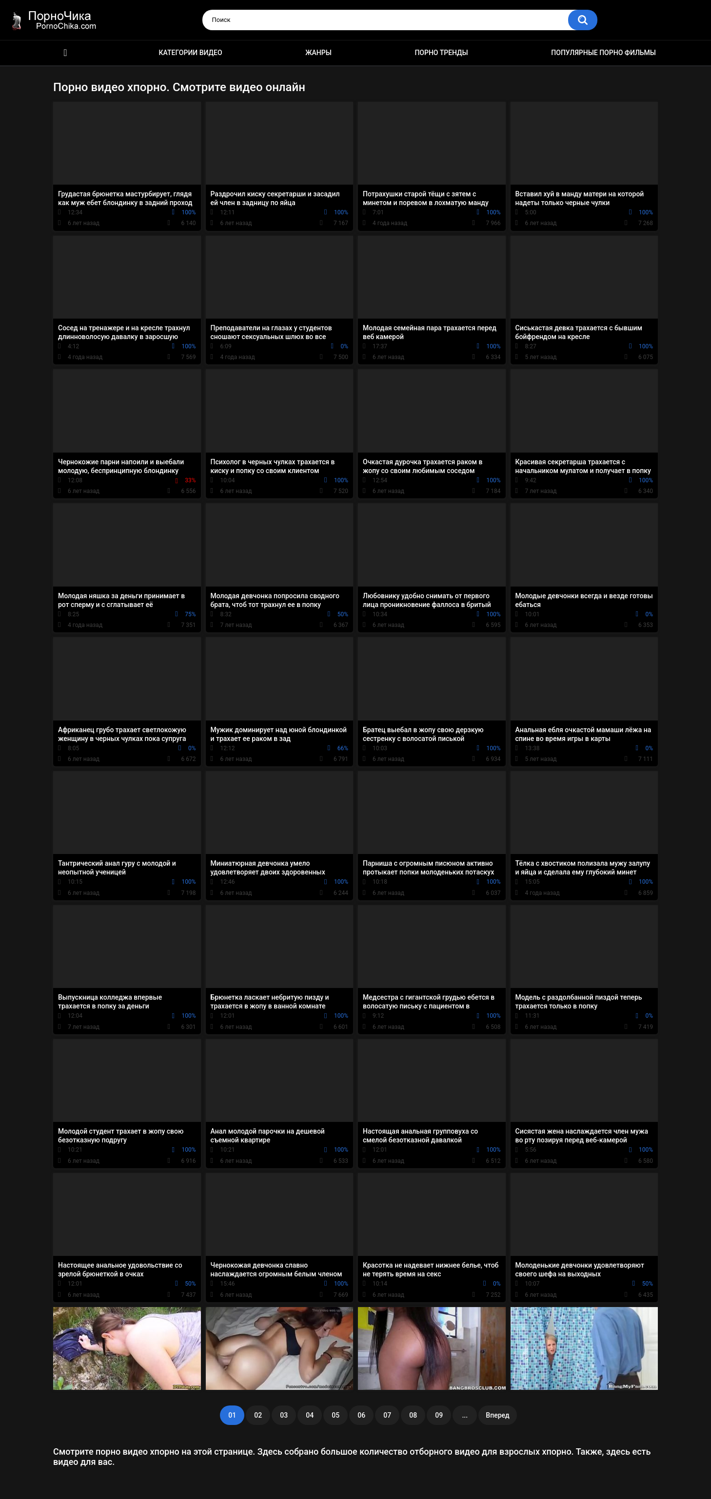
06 (361, 1415)
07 (387, 1415)
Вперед (497, 1415)
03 (284, 1415)
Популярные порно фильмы (603, 53)
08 (413, 1415)
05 (335, 1415)
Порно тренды (441, 53)
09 (439, 1415)
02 (258, 1415)
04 (310, 1415)
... (465, 1415)
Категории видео (190, 53)
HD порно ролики (65, 52)
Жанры (318, 53)
